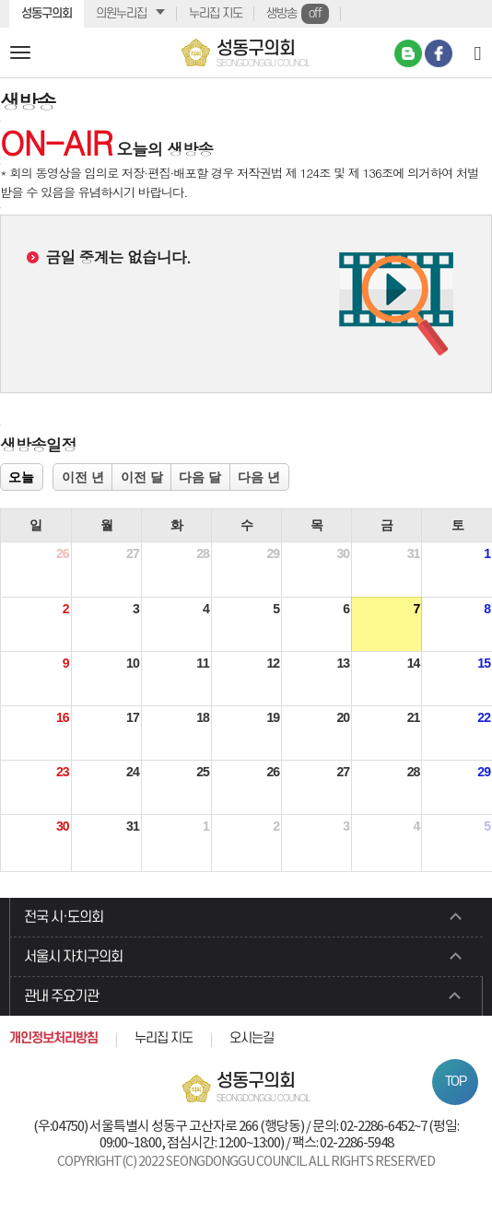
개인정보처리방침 (53, 1038)
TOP (455, 1081)
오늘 (21, 477)
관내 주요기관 (61, 996)
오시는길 (251, 1038)
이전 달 (142, 477)
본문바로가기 (0, 0)
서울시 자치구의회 (73, 957)
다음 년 (259, 477)
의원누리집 (121, 13)
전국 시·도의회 (63, 917)
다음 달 (200, 477)
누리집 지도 (215, 13)
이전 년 (83, 477)
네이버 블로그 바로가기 (408, 53)
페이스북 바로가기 (438, 53)
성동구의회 (46, 13)
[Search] (477, 52)
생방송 (297, 14)
